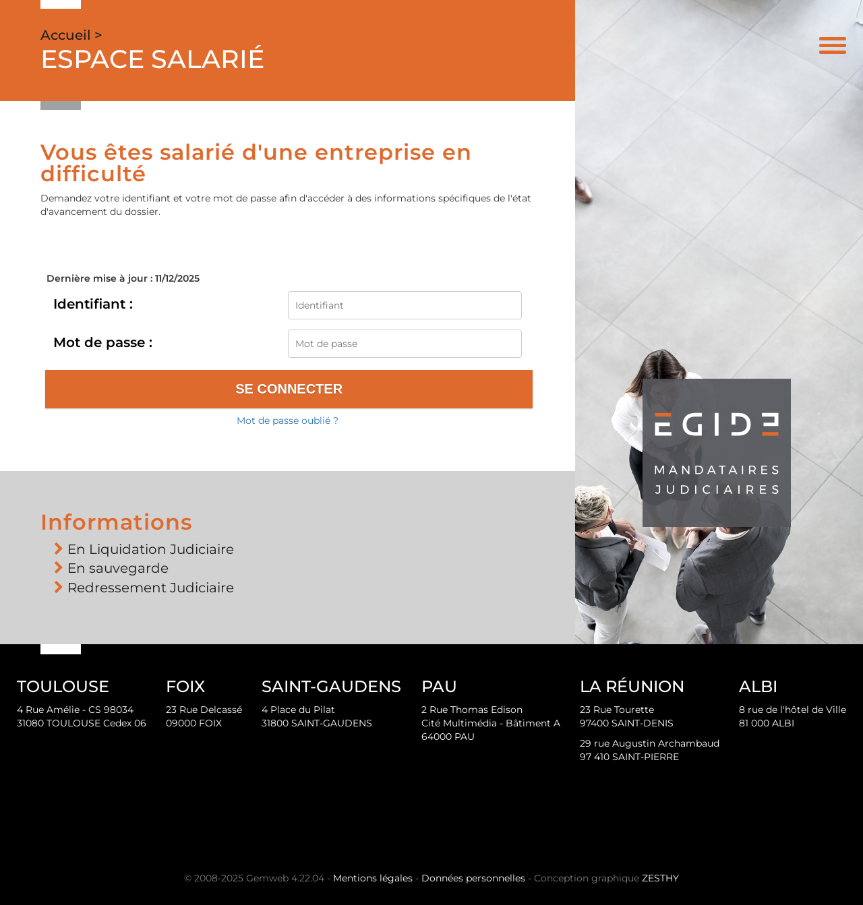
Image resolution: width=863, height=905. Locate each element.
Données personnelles (473, 878)
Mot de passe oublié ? (287, 420)
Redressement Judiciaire (150, 588)
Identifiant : (93, 304)
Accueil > (71, 35)
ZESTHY (660, 878)
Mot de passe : (102, 342)
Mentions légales (373, 878)
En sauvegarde (118, 568)
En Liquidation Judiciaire (150, 549)
